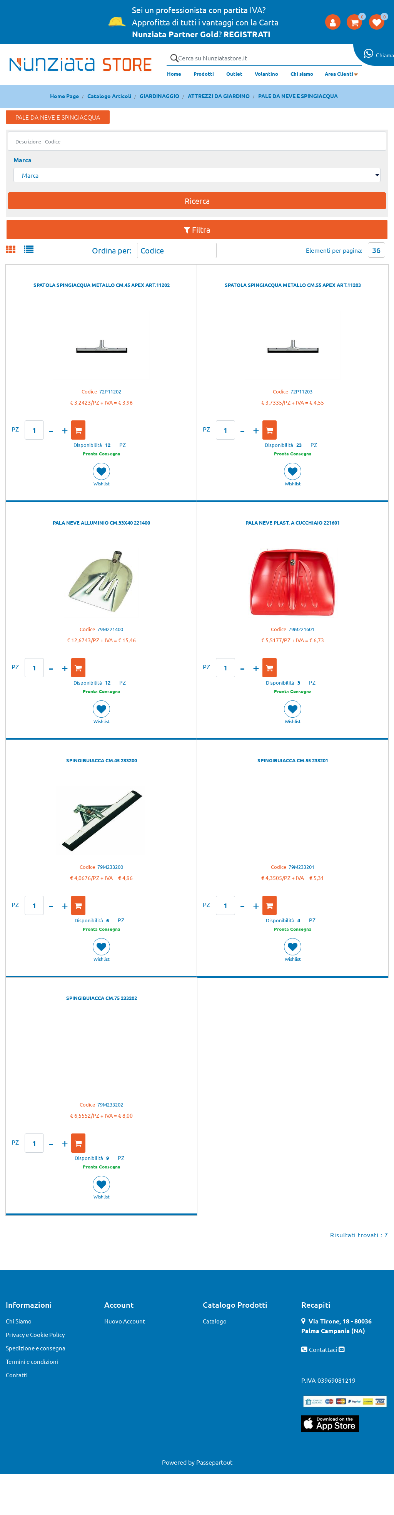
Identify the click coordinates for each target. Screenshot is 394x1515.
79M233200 (110, 866)
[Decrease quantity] (51, 430)
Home (174, 73)
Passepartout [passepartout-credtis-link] (214, 1462)
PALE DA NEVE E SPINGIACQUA (298, 95)
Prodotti (204, 73)
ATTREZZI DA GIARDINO (219, 95)
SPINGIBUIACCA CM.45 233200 (101, 760)
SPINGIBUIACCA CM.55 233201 (292, 760)
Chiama (385, 55)
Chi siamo (301, 73)
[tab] (15, 250)
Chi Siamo (19, 1321)
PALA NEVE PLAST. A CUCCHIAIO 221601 (292, 522)
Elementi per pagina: (334, 250)
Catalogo (215, 1321)
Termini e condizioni (32, 1361)
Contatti (17, 1374)
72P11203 (301, 391)
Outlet (234, 73)
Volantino (266, 73)
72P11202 (110, 391)
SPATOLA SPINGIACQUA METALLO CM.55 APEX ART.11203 (293, 285)
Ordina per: (112, 250)
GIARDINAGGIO (159, 95)
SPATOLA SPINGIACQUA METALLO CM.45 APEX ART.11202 (101, 285)
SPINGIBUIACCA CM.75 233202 (101, 998)
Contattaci (323, 1349)
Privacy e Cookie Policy (35, 1334)
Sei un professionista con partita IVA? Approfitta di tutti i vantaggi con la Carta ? (205, 22)
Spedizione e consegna (35, 1348)
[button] (174, 58)
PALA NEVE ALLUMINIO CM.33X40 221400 (101, 522)
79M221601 (301, 629)
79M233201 (301, 866)
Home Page (64, 95)
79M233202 (110, 1104)
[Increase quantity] (64, 430)
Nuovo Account (124, 1321)
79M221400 (110, 629)
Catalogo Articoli (109, 95)
